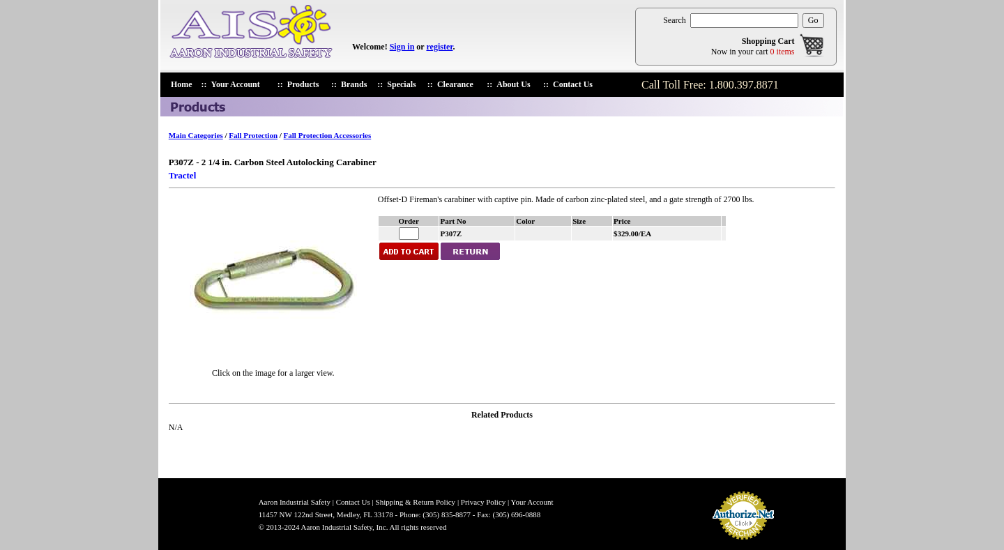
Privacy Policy (483, 502)
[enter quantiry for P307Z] (409, 233)
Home (181, 84)
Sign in (402, 47)
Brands (354, 84)
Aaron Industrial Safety (294, 502)
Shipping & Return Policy (416, 502)
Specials (401, 84)
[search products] (744, 20)
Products (303, 84)
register (439, 47)
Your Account (235, 84)
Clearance (455, 84)
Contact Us (573, 84)
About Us (513, 84)
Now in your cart (753, 51)
